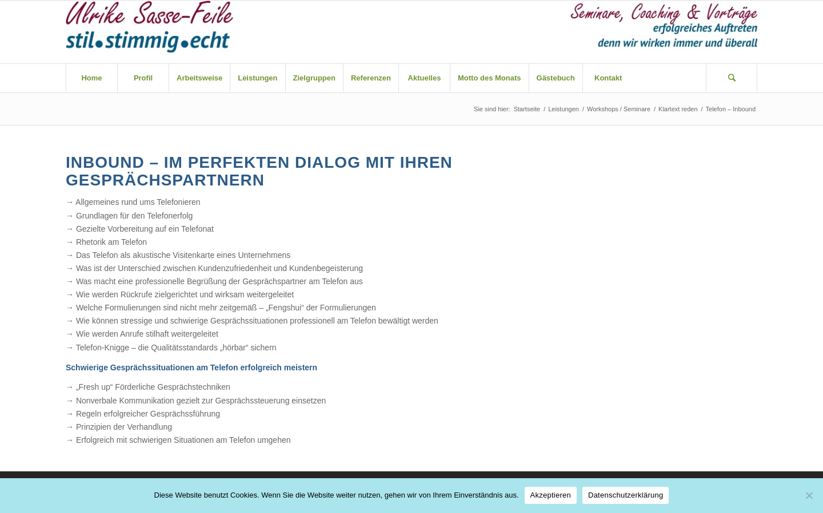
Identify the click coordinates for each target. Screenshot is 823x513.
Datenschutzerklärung (625, 495)
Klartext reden (677, 109)
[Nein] (808, 495)
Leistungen (563, 109)
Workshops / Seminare (618, 109)
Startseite (527, 109)
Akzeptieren (550, 495)
